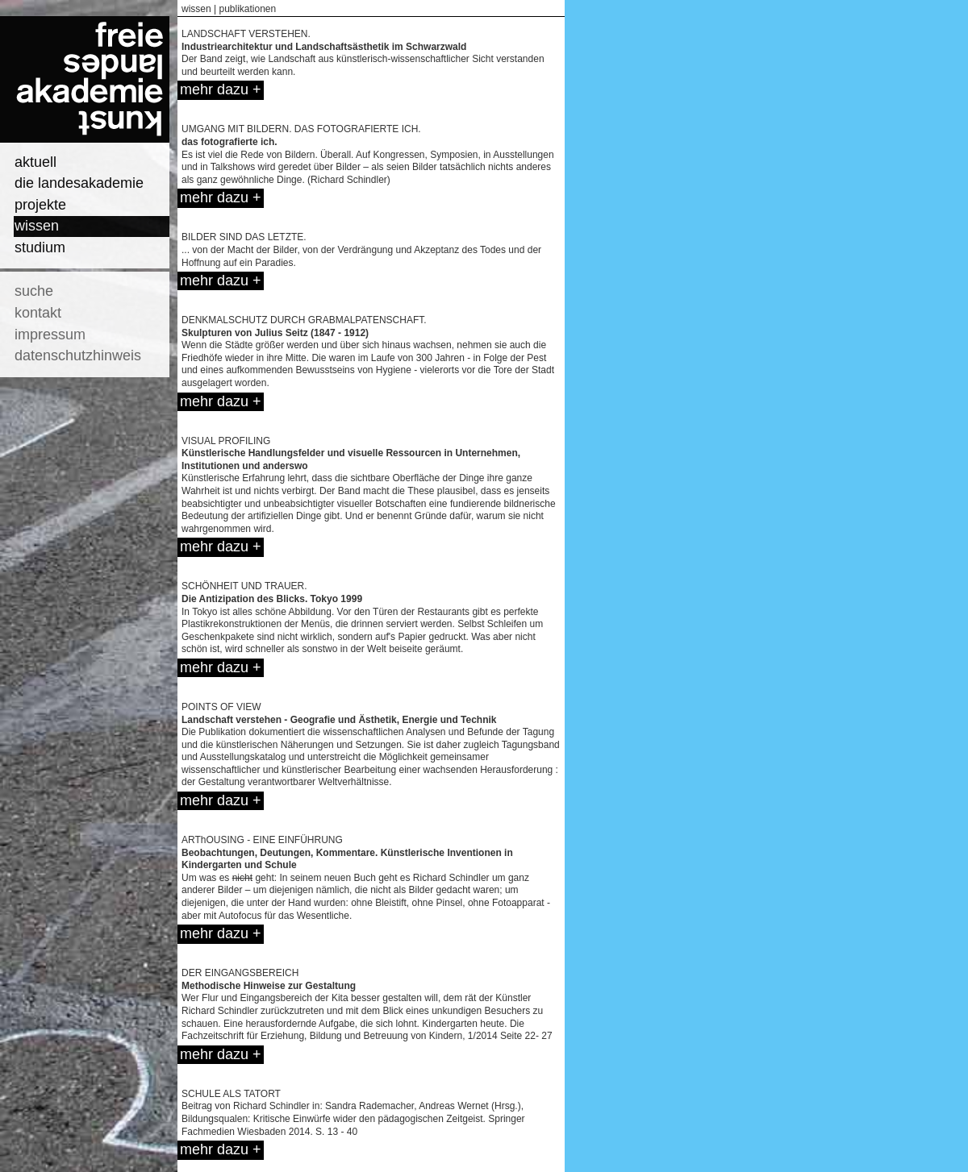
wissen (37, 226)
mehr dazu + (220, 89)
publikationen (247, 9)
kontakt (38, 313)
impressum (50, 334)
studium (40, 247)
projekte (40, 205)
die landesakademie (79, 183)
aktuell (35, 162)
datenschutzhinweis (78, 355)
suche (34, 291)
